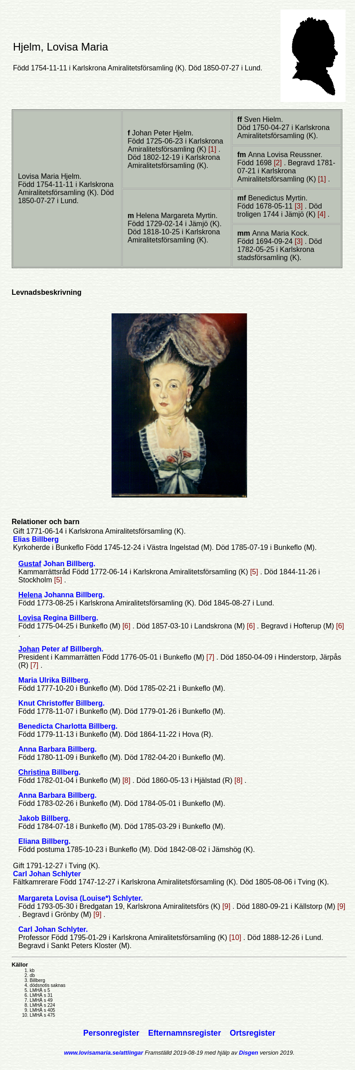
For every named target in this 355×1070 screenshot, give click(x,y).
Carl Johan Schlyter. (53, 929)
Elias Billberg (36, 539)
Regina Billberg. (58, 618)
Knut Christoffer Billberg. (62, 703)
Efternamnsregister (185, 1032)
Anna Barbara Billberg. (58, 749)
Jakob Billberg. (44, 818)
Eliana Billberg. (45, 841)
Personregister (112, 1032)
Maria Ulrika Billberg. (54, 680)
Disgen (248, 1052)
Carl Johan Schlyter (47, 874)
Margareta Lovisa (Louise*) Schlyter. (81, 898)
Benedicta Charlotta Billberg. (68, 726)
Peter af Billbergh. (61, 649)
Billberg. (50, 772)
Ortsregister (253, 1032)
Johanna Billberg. (62, 595)
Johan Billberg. (57, 564)
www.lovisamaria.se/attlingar (103, 1052)
